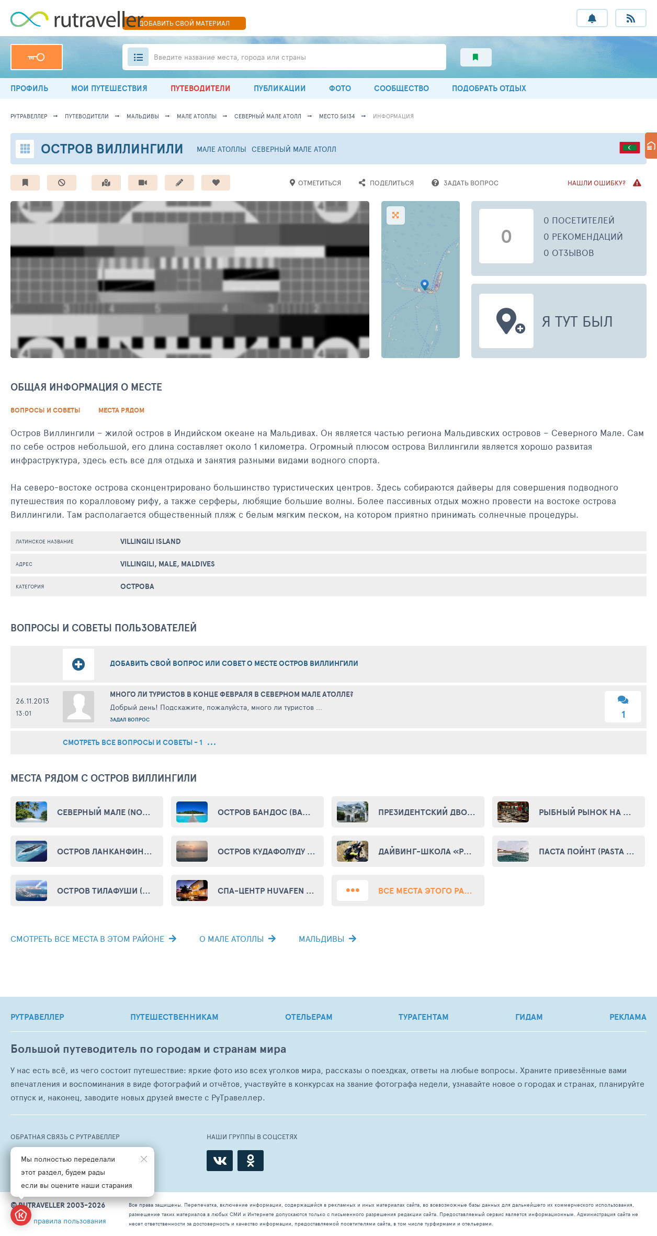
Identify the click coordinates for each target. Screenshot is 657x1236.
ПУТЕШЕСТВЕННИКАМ (174, 1016)
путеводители (87, 116)
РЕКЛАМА (628, 1016)
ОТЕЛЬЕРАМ (309, 1016)
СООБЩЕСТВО (401, 88)
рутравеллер (28, 116)
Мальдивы (143, 116)
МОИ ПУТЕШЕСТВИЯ (109, 88)
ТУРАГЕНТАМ (424, 1016)
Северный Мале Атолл (267, 116)
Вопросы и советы (45, 410)
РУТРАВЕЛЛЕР (37, 1016)
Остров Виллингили (112, 148)
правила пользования (69, 1221)
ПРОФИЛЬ (29, 88)
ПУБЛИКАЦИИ (280, 88)
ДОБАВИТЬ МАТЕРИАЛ (184, 23)
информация (393, 116)
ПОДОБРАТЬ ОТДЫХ (489, 88)
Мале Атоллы (197, 116)
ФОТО (340, 88)
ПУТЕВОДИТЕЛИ (201, 88)
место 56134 (337, 116)
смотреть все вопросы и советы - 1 (139, 742)
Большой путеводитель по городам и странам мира (148, 1048)
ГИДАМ (529, 1016)
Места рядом (121, 410)
